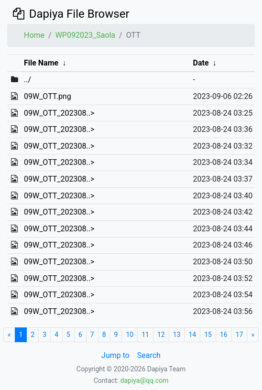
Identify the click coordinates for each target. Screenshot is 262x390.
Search (149, 355)
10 (129, 334)
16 (224, 334)
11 (145, 334)
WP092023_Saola (85, 35)
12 (161, 334)
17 (239, 334)
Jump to (115, 355)
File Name (41, 62)
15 (208, 334)
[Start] (9, 334)
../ (27, 79)
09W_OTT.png (47, 96)
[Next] (253, 334)
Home (34, 35)
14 (192, 334)
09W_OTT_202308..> (59, 113)
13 (177, 334)
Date (201, 62)
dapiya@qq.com (144, 380)
